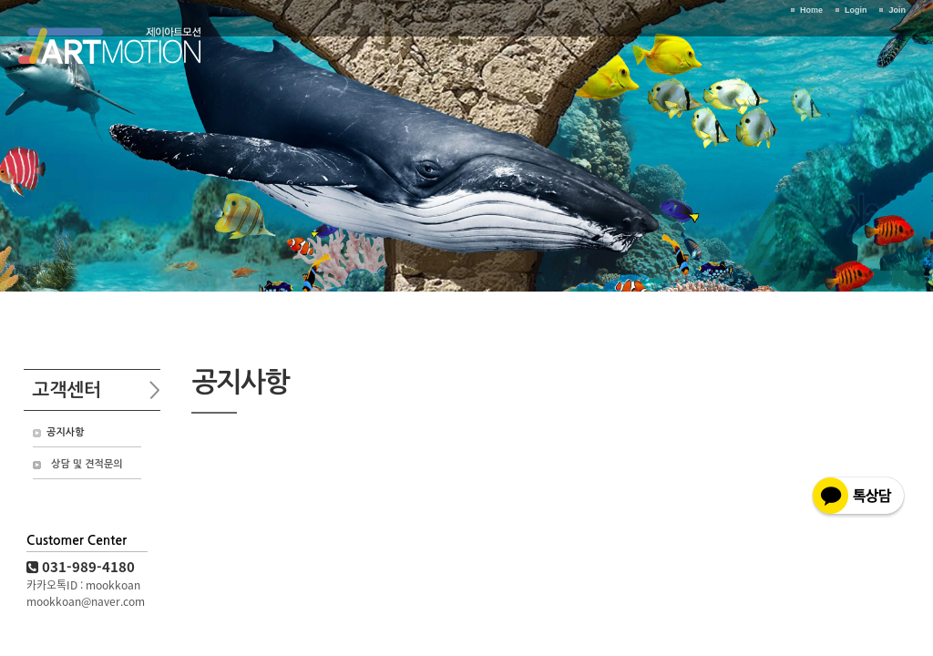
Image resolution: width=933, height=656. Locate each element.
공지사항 (65, 432)
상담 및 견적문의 (87, 464)
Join (897, 10)
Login (856, 10)
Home (811, 10)
